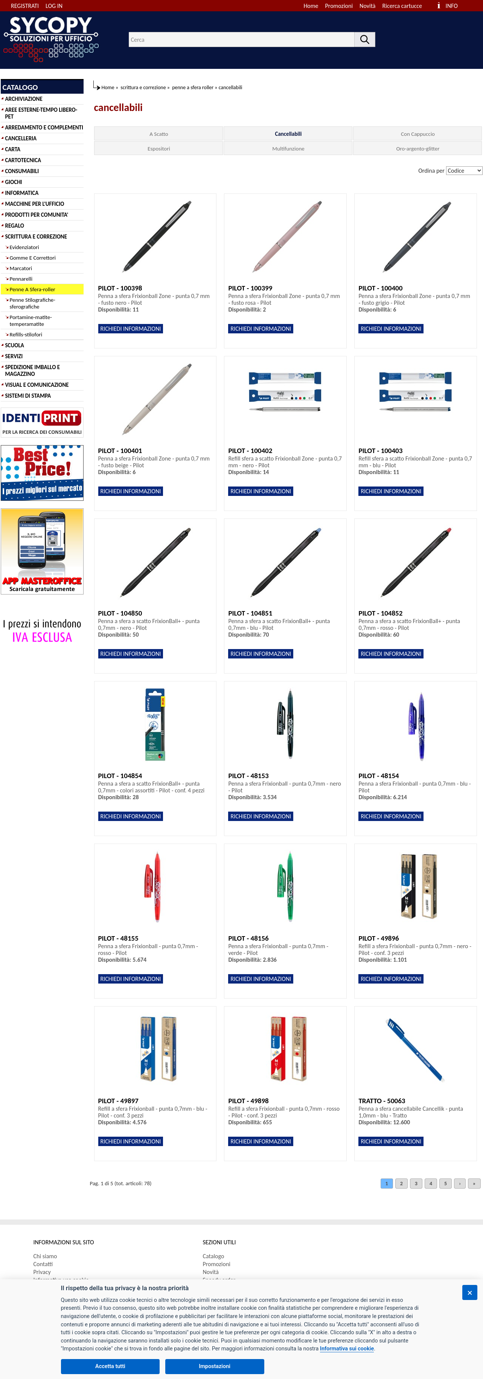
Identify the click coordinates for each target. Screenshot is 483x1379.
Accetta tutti (110, 1366)
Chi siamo (45, 1256)
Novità (367, 5)
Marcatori (21, 268)
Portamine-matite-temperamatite (31, 320)
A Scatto (158, 134)
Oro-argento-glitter (417, 148)
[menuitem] (405, 5)
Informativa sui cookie (347, 1349)
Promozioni (339, 5)
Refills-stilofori (26, 334)
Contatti (43, 1264)
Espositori (159, 148)
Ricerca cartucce (402, 5)
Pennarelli (21, 278)
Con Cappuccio (418, 134)
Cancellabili (288, 134)
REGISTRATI (25, 5)
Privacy (42, 1272)
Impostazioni (214, 1366)
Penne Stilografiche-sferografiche (32, 303)
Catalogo (213, 1256)
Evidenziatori (24, 247)
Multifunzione (288, 148)
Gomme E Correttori (33, 257)
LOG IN (54, 5)
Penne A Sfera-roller (32, 289)
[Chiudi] (469, 1292)
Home (310, 5)
